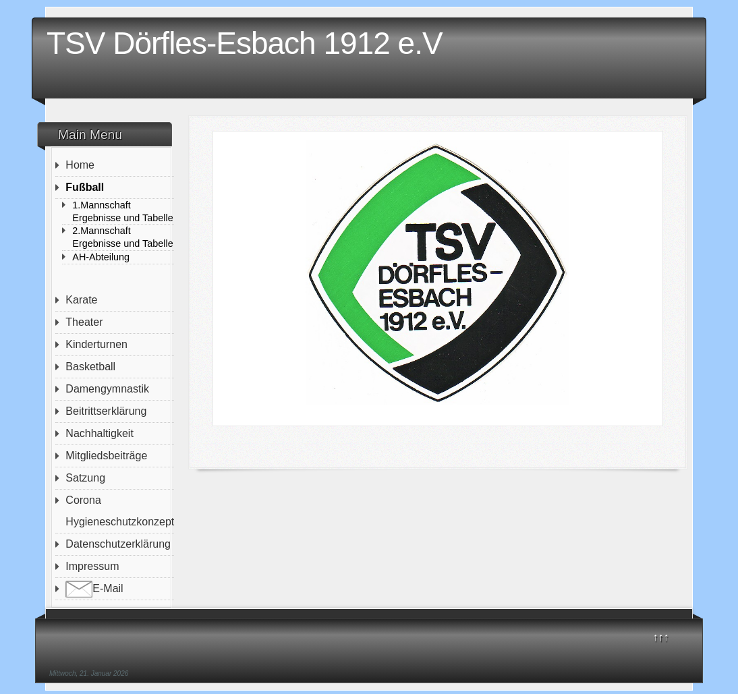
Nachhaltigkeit (99, 433)
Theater (84, 322)
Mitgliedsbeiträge (106, 455)
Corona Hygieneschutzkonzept (119, 510)
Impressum (92, 566)
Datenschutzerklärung (118, 544)
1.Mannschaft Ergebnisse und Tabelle (122, 211)
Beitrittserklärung (105, 411)
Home (79, 165)
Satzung (85, 478)
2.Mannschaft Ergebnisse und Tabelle (122, 237)
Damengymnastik (107, 389)
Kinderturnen (96, 344)
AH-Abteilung (101, 257)
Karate (81, 300)
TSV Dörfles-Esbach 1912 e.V (245, 43)
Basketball (90, 366)
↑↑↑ (661, 637)
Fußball (84, 187)
